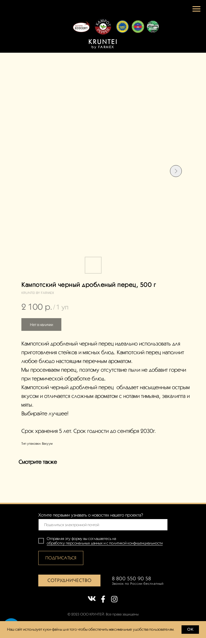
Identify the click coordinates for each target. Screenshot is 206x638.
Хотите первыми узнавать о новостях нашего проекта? (90, 515)
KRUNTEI (103, 41)
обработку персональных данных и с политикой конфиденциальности (105, 543)
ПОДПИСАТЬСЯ (60, 557)
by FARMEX (103, 47)
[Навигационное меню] (196, 9)
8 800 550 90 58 (131, 578)
